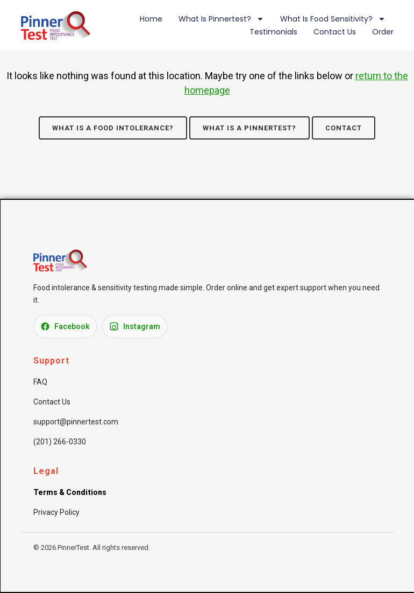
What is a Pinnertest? (249, 128)
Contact (343, 128)
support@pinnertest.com (75, 421)
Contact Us (334, 31)
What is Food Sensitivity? (333, 18)
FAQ (40, 382)
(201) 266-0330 (59, 441)
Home (151, 18)
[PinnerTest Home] (60, 268)
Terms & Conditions (69, 492)
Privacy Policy (56, 512)
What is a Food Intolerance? (113, 128)
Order (383, 31)
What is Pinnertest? (221, 18)
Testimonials (273, 31)
